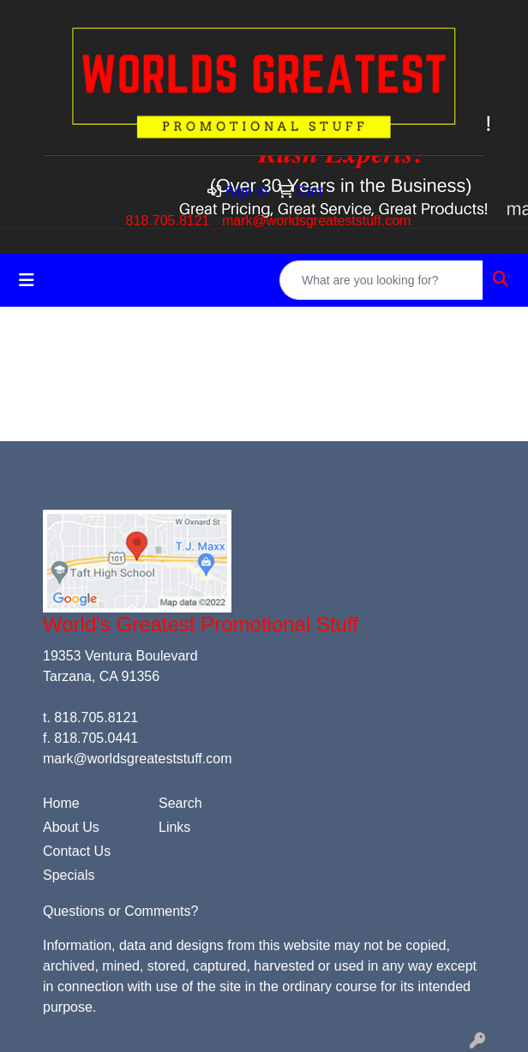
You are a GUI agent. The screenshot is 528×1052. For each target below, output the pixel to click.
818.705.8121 (168, 220)
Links (174, 827)
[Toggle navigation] (27, 280)
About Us (71, 827)
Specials (68, 875)
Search (180, 803)
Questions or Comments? (120, 911)
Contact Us (77, 851)
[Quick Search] (381, 280)
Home (61, 803)
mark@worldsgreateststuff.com (316, 220)
